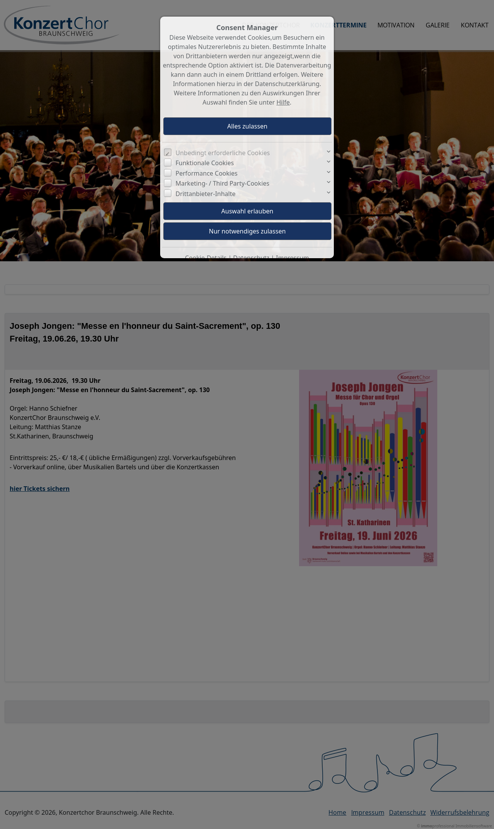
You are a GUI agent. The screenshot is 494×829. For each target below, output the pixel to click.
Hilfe (283, 102)
